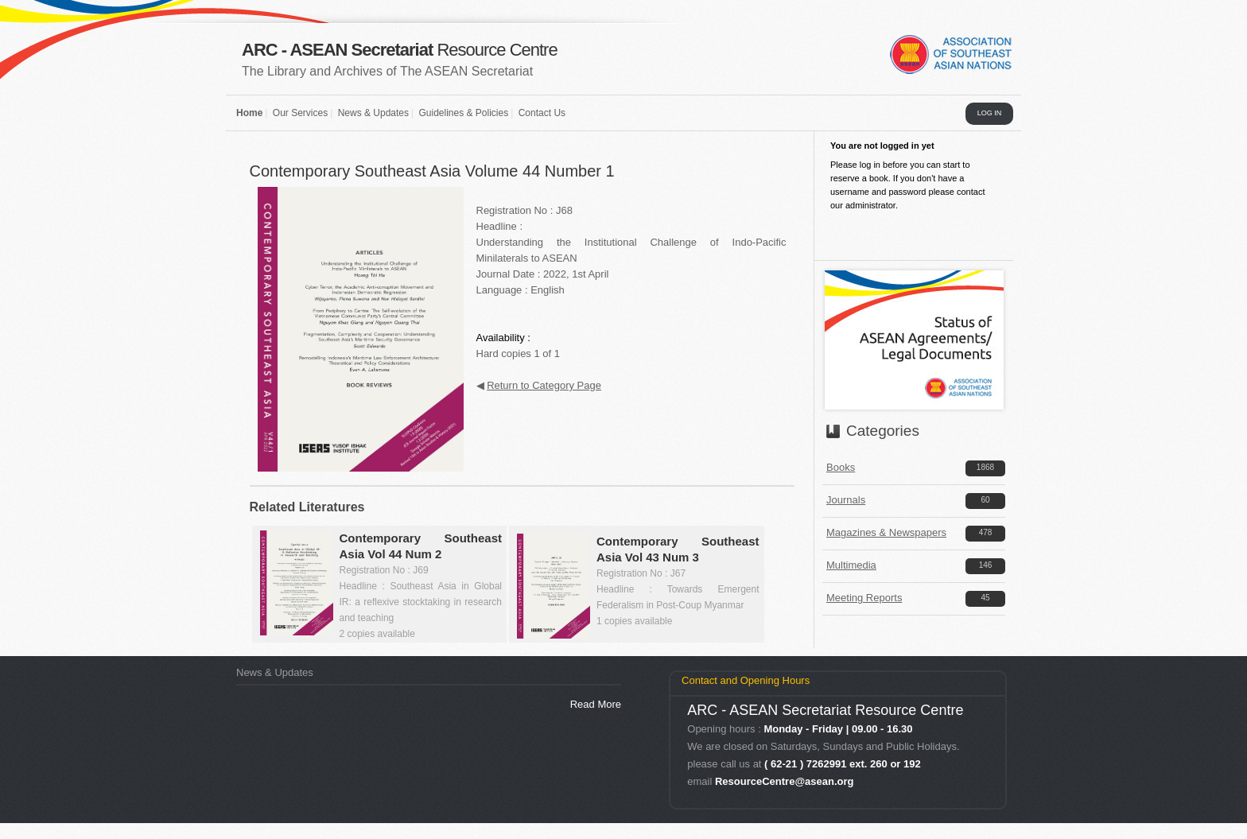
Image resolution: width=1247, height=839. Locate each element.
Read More (595, 704)
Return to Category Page (544, 385)
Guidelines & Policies (463, 112)
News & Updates (373, 112)
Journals (845, 500)
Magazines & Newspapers (886, 532)
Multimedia (851, 565)
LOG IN (989, 113)
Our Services (300, 112)
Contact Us (542, 112)
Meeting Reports (864, 598)
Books (840, 467)
